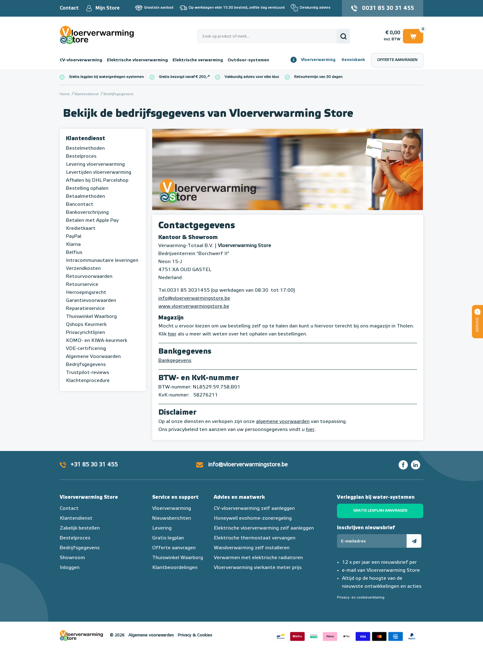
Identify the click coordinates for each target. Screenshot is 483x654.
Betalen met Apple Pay (92, 220)
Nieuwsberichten (171, 518)
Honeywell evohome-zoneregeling (253, 518)
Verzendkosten (83, 268)
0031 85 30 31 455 (388, 8)
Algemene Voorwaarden (93, 356)
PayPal (73, 236)
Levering (162, 528)
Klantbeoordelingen (174, 567)
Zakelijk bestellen (80, 528)
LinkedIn (415, 464)
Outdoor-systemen (248, 60)
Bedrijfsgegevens (86, 364)
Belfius (74, 252)
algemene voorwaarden (283, 421)
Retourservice (82, 284)
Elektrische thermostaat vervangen (254, 538)
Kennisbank (353, 60)
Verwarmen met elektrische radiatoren (258, 557)
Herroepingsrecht (86, 292)
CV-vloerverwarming (81, 60)
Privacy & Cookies (195, 635)
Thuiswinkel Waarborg (91, 316)
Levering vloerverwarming (95, 164)
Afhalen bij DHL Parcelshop (97, 180)
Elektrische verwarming (197, 60)
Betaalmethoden (85, 196)
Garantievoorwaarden (91, 300)
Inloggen (69, 567)
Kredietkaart (80, 228)
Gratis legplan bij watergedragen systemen (106, 77)
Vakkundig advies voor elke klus (252, 77)
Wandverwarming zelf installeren (252, 548)
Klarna (73, 244)
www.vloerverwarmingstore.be (193, 306)
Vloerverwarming (318, 60)
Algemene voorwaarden (151, 635)
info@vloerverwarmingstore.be (194, 298)
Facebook (403, 464)
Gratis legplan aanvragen (380, 511)
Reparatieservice (85, 308)
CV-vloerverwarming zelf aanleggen (254, 508)
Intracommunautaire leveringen (102, 260)
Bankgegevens (174, 360)
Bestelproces (81, 156)
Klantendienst (85, 138)
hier (172, 334)
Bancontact (79, 204)
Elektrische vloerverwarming (137, 60)
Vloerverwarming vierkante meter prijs (258, 567)
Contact (69, 8)
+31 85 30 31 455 (94, 465)
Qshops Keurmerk (86, 324)
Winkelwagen (413, 36)
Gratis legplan (168, 538)
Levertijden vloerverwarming (98, 172)
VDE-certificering (86, 348)
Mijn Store (107, 8)
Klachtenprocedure (88, 380)
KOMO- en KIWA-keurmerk (96, 340)
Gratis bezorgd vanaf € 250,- (183, 77)
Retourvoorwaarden (89, 276)
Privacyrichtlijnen (85, 332)
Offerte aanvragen (397, 60)
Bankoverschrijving (87, 212)
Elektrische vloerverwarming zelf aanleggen (264, 528)
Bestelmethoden (85, 148)
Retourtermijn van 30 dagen (318, 77)
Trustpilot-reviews (87, 372)
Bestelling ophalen (87, 188)
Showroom (72, 557)
